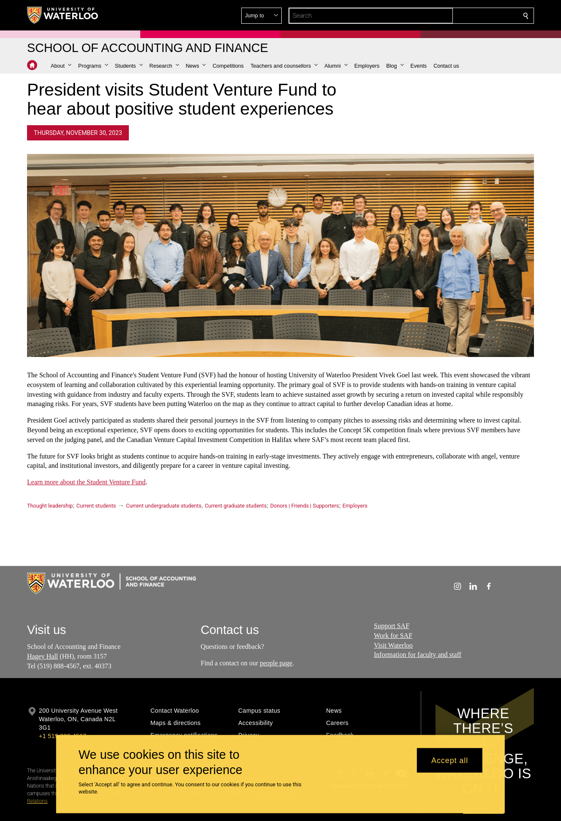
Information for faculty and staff (417, 654)
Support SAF (391, 625)
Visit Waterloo (393, 645)
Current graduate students (236, 505)
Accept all (449, 760)
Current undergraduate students (163, 505)
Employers (355, 505)
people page (276, 663)
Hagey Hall (42, 656)
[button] (465, 15)
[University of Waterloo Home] (63, 15)
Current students (96, 505)
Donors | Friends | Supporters (304, 505)
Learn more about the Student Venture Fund (86, 482)
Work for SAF (393, 635)
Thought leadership (50, 505)
